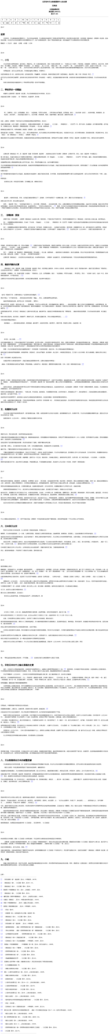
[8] (1, 903)
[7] (1, 899)
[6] (1, 896)
